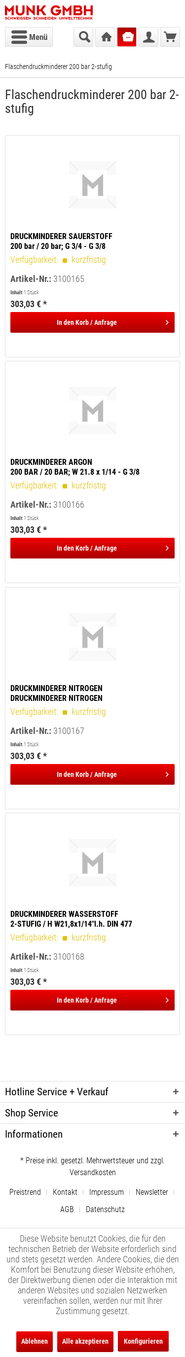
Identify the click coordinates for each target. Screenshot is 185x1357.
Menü (29, 35)
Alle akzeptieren (85, 1341)
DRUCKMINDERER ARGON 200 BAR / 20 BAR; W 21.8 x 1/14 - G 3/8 (75, 467)
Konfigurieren (143, 1341)
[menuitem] (29, 37)
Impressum (106, 1192)
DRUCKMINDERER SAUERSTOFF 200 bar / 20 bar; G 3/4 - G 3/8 (61, 241)
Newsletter (152, 1192)
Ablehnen (34, 1341)
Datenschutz (105, 1209)
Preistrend (25, 1192)
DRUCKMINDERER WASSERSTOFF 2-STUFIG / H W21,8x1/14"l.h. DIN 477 (71, 919)
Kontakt (65, 1192)
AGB (67, 1209)
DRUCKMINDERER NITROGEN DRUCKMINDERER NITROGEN (56, 693)
